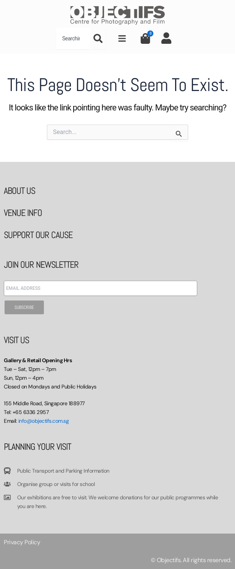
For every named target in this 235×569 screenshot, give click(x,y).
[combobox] (73, 38)
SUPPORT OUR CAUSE (38, 235)
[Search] (99, 38)
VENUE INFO (23, 213)
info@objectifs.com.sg (43, 420)
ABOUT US (19, 191)
